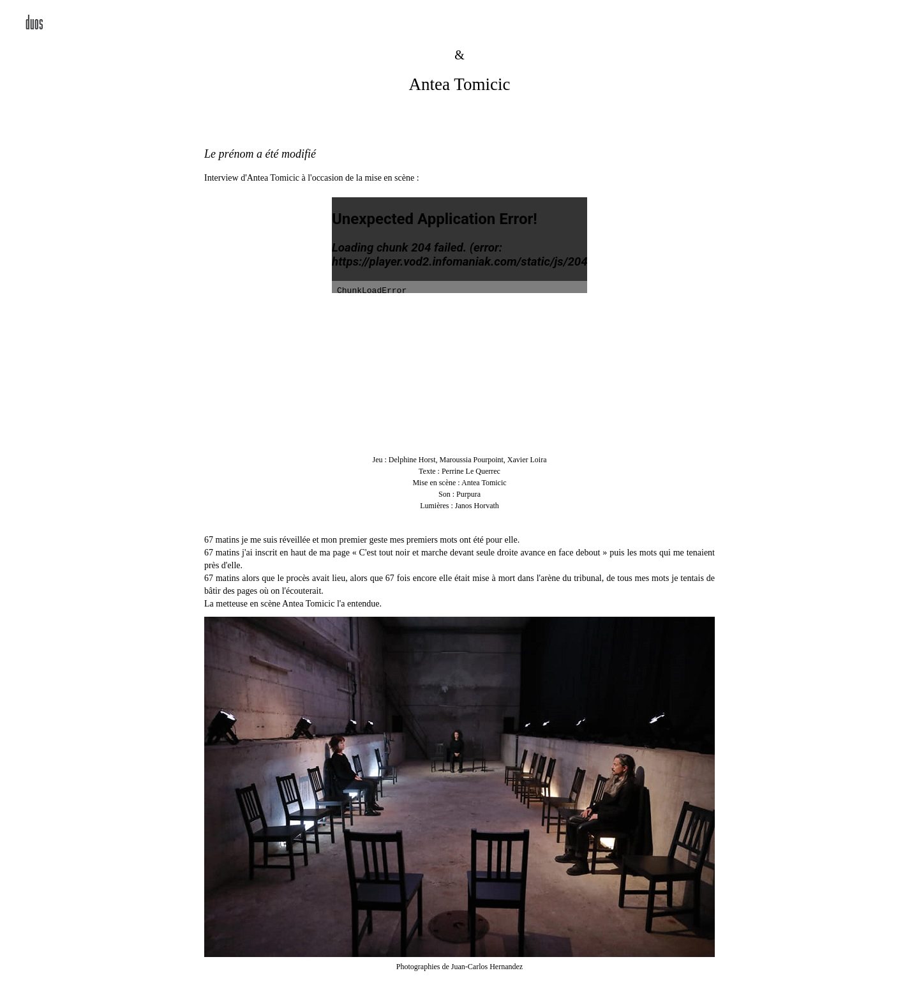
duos (34, 24)
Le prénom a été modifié (260, 153)
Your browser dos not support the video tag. (459, 373)
